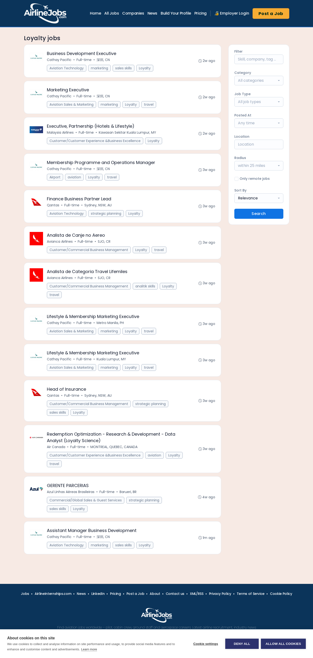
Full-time (84, 60)
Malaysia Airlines (60, 133)
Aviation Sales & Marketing (72, 105)
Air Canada (56, 449)
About (155, 593)
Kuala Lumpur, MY (111, 361)
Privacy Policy (220, 593)
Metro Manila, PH (110, 324)
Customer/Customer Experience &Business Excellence (95, 141)
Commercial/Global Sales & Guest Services (86, 503)
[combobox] (258, 80)
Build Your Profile (176, 13)
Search (259, 213)
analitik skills (145, 287)
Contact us (175, 593)
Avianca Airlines (60, 243)
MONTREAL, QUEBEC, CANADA (114, 449)
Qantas (53, 206)
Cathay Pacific (59, 60)
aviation (74, 178)
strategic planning (106, 214)
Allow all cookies (283, 644)
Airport (55, 178)
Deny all (242, 644)
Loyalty (145, 68)
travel (149, 105)
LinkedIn (97, 593)
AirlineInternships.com (53, 593)
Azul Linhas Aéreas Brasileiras (71, 494)
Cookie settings (205, 644)
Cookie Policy (281, 593)
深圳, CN (103, 60)
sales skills (123, 68)
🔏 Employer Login (231, 13)
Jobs (25, 593)
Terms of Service (250, 593)
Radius (240, 157)
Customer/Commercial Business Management (89, 251)
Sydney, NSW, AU (98, 206)
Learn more (89, 649)
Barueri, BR (128, 494)
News (152, 13)
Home (95, 13)
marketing (99, 68)
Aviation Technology (67, 68)
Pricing (200, 13)
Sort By (240, 190)
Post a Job (270, 13)
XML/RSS (196, 593)
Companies (133, 13)
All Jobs (111, 13)
